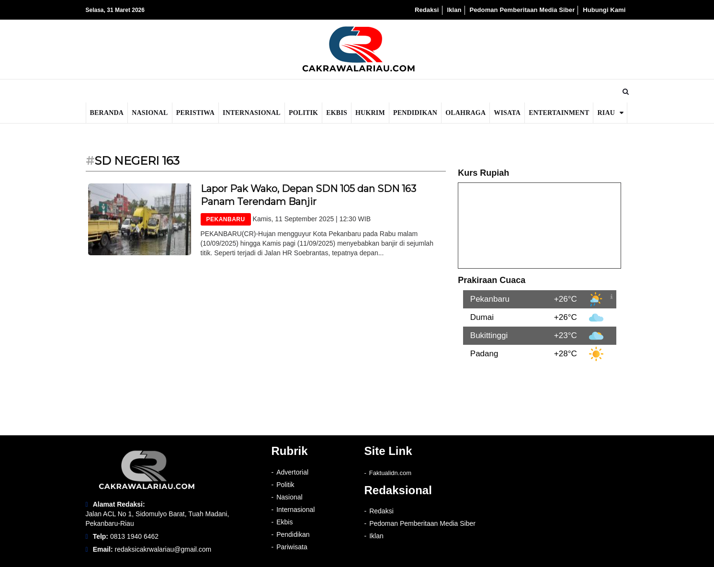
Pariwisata (291, 547)
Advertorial (292, 472)
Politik (303, 112)
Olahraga (465, 112)
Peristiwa (195, 112)
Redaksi (427, 9)
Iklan (454, 9)
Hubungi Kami (604, 9)
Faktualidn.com (390, 472)
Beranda (107, 112)
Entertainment (559, 112)
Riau (606, 112)
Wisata (507, 112)
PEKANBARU (225, 219)
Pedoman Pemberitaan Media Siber (522, 9)
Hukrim (370, 112)
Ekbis (336, 112)
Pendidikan (415, 112)
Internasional (252, 112)
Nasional (150, 112)
